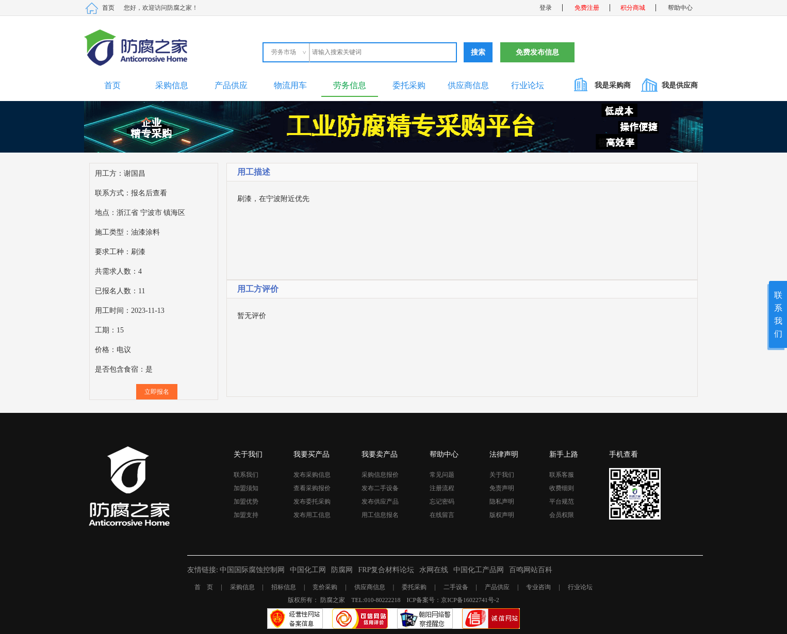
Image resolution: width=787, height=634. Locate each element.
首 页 (203, 587)
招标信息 (283, 587)
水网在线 (433, 570)
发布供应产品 (380, 501)
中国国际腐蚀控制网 (252, 570)
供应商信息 (468, 85)
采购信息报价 (380, 474)
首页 (108, 7)
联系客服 (561, 474)
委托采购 (408, 85)
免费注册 (587, 7)
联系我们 (246, 474)
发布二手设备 (380, 488)
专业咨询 (538, 587)
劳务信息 (349, 85)
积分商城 (632, 7)
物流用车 (290, 85)
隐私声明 (501, 501)
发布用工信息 (312, 515)
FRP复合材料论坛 (386, 570)
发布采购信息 (312, 474)
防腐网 (342, 570)
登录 (545, 7)
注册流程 (442, 488)
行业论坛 (527, 85)
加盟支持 (246, 515)
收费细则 (561, 488)
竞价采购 (325, 587)
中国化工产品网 (478, 570)
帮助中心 (680, 7)
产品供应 (231, 85)
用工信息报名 (380, 515)
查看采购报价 (312, 488)
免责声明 (501, 488)
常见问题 (442, 474)
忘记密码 (442, 501)
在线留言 (442, 515)
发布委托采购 (312, 501)
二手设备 (456, 587)
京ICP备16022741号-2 (470, 600)
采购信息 (171, 85)
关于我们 (501, 474)
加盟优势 (246, 501)
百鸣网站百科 (530, 570)
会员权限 (561, 515)
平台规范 (561, 501)
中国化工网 (308, 570)
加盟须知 (246, 488)
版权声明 (501, 515)
